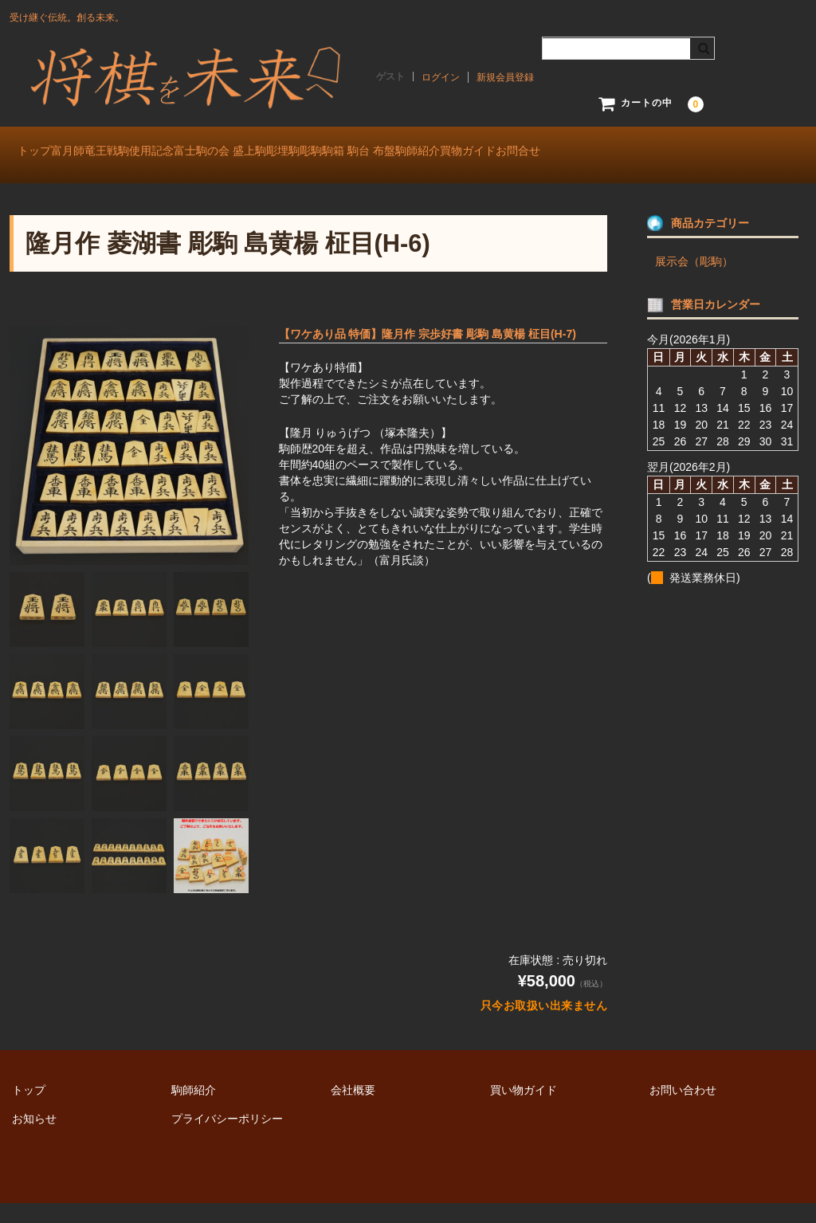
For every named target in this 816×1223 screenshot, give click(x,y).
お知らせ (34, 1138)
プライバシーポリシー (227, 1138)
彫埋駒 (389, 153)
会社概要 (353, 1109)
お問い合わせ (682, 1109)
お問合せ (48, 186)
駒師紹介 (621, 153)
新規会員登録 (505, 77)
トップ (43, 153)
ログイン (441, 77)
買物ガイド (704, 153)
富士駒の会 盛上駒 (294, 153)
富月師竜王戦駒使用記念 (153, 153)
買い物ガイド (523, 1109)
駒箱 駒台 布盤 (530, 153)
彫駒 (450, 153)
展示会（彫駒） (694, 281)
